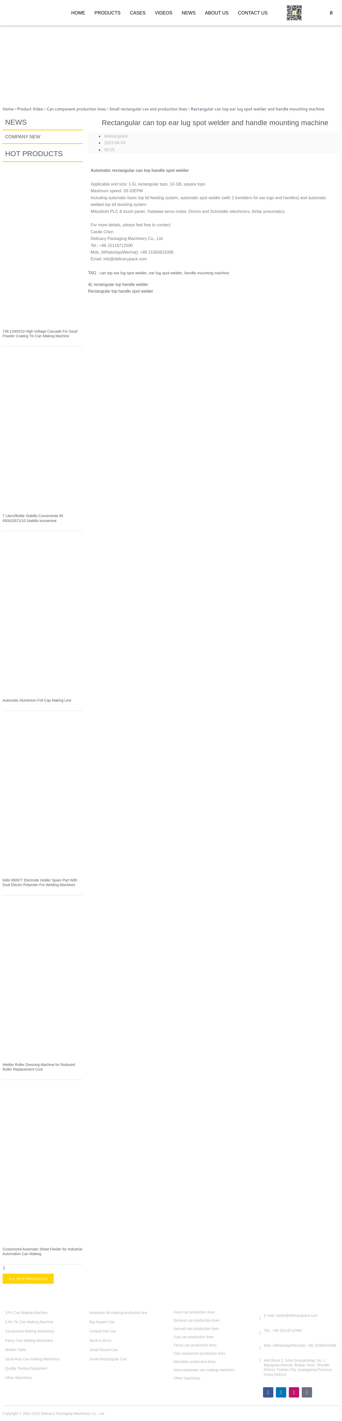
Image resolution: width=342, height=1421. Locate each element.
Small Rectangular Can (107, 1359)
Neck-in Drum (100, 1340)
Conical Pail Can (102, 1331)
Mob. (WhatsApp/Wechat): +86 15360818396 (300, 1345)
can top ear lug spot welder (124, 273)
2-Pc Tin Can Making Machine (29, 1322)
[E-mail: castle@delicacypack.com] (260, 1318)
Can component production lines (79, 109)
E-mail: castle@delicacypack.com (291, 1315)
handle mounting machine (212, 273)
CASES (138, 12)
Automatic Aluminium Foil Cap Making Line (37, 700)
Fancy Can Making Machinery (29, 1340)
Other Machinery (18, 1378)
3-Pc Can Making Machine (26, 1313)
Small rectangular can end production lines (153, 109)
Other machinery (187, 1378)
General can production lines (197, 1320)
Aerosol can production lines (196, 1329)
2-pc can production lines (194, 1337)
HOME (78, 12)
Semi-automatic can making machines (204, 1370)
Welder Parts (15, 1350)
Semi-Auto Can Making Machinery (32, 1359)
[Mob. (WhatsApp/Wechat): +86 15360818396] (260, 1348)
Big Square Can (102, 1322)
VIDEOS (163, 12)
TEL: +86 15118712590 (283, 1330)
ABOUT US (217, 12)
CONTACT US (253, 12)
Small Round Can (103, 1350)
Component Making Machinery (29, 1331)
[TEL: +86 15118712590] (260, 1333)
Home (8, 109)
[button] (331, 13)
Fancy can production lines (195, 1345)
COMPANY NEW (22, 136)
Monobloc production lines (195, 1362)
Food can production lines (194, 1312)
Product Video (30, 109)
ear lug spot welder (168, 273)
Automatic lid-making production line (118, 1313)
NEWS (189, 12)
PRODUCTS (107, 12)
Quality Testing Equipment (26, 1368)
